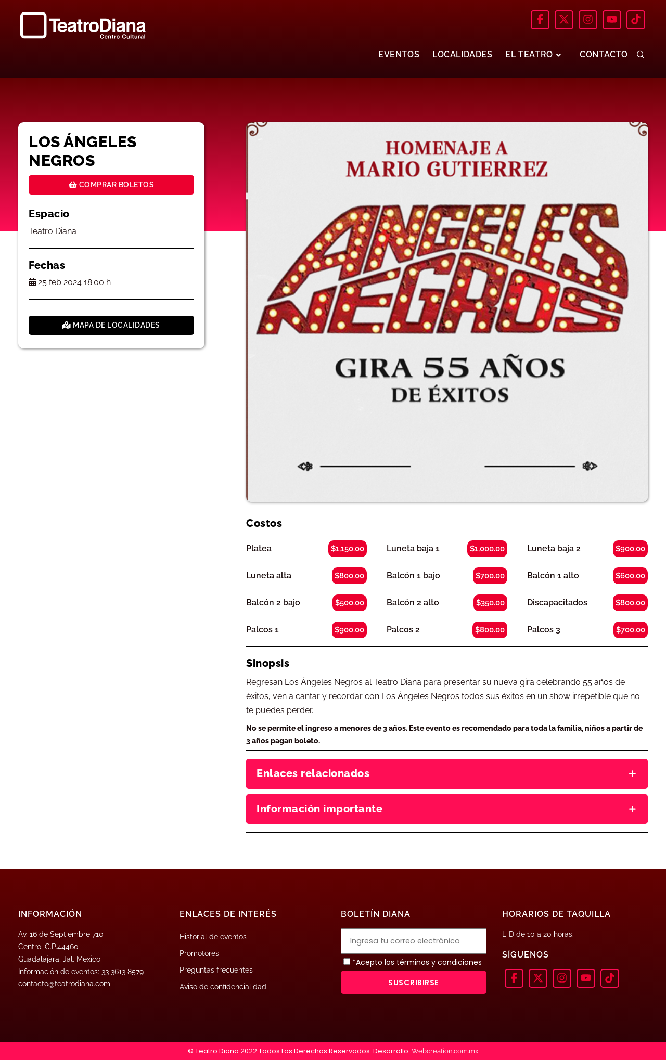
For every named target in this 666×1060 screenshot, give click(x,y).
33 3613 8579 (122, 971)
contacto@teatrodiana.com (64, 983)
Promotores (199, 953)
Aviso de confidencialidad (223, 987)
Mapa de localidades (111, 325)
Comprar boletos (112, 184)
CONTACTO (603, 55)
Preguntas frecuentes (216, 970)
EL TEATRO (531, 55)
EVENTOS (389, 55)
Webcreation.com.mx (445, 1051)
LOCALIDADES (456, 55)
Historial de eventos (213, 937)
